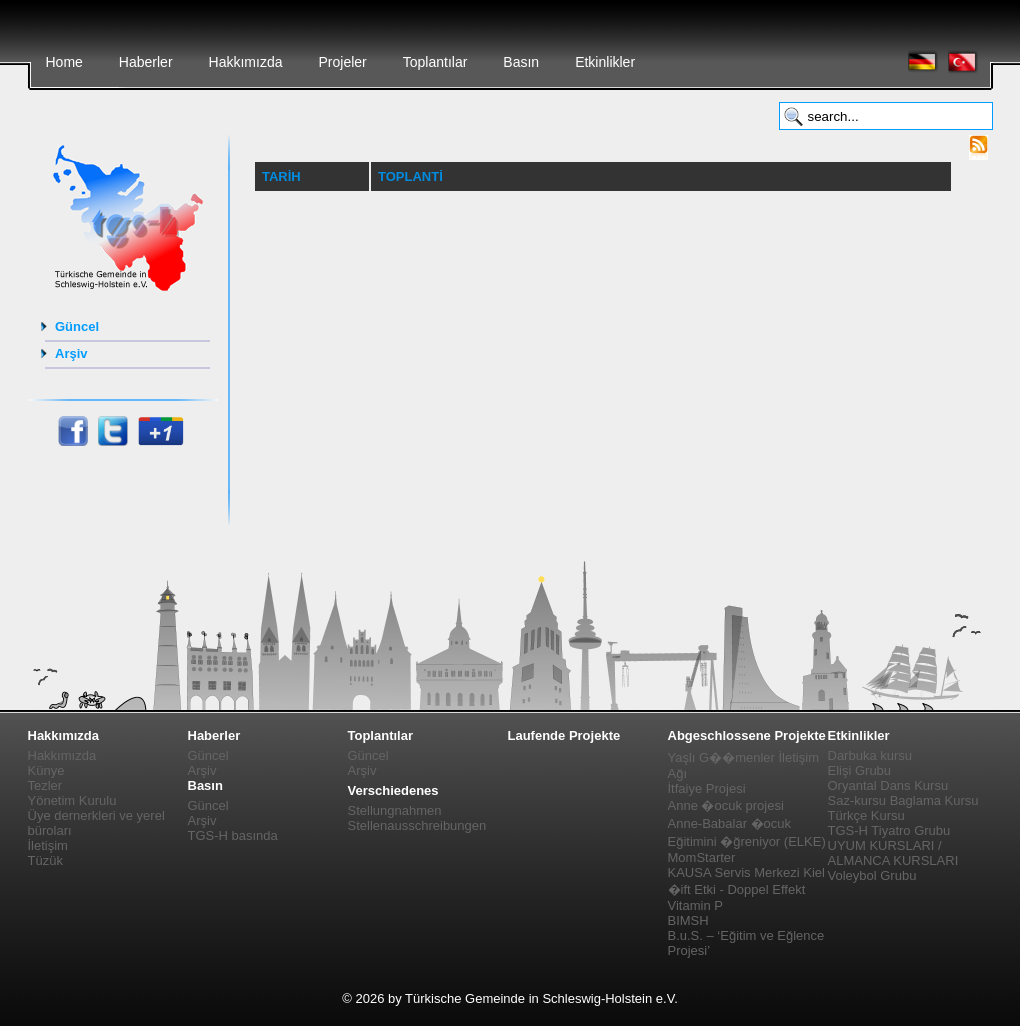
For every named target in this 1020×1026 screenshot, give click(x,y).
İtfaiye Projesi (707, 788)
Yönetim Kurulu (72, 800)
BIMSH (688, 920)
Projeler (342, 62)
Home (64, 62)
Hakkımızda (246, 62)
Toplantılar (435, 62)
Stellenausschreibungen (417, 825)
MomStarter (702, 857)
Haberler (146, 62)
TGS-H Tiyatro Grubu (889, 830)
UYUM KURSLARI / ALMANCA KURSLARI (893, 853)
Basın (521, 62)
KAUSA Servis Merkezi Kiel (747, 872)
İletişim (48, 845)
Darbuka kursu (870, 755)
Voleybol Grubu (872, 875)
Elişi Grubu (860, 770)
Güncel (77, 326)
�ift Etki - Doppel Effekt (737, 889)
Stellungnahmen (395, 810)
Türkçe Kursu (866, 815)
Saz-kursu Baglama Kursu (903, 800)
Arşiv (71, 353)
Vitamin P (695, 905)
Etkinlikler (605, 62)
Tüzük (45, 860)
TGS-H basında (233, 835)
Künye (46, 770)
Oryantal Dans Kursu (888, 785)
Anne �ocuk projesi (726, 805)
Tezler (45, 785)
